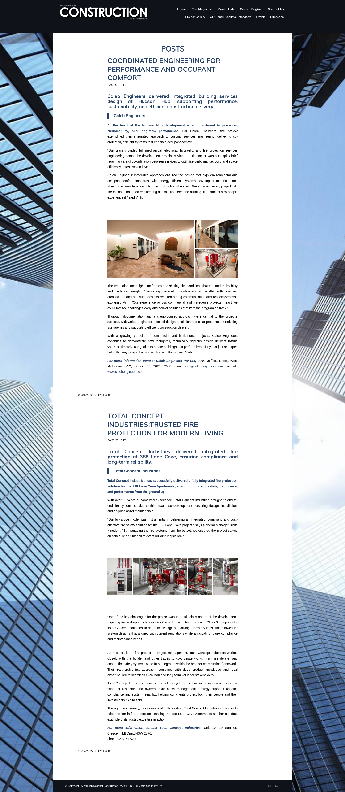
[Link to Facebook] (262, 786)
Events (260, 17)
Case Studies (116, 85)
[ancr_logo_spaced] (104, 14)
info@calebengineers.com (204, 366)
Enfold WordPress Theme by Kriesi (184, 785)
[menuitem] (181, 14)
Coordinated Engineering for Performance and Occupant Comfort (163, 69)
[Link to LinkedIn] (276, 786)
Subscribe (277, 17)
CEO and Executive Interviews (231, 17)
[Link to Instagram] (269, 786)
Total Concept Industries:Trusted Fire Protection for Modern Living (165, 424)
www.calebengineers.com (125, 372)
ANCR (106, 395)
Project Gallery (195, 17)
